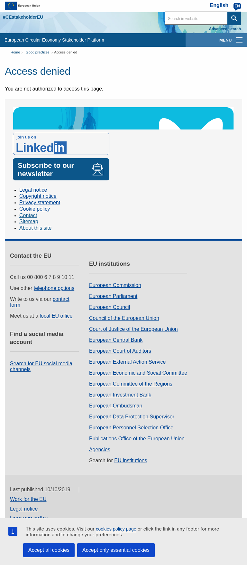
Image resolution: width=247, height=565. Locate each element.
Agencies (99, 449)
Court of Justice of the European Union (133, 329)
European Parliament (113, 296)
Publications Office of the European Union (137, 438)
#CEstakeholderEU (23, 17)
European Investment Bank (120, 394)
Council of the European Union (124, 318)
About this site (35, 228)
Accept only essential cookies (116, 550)
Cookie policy (34, 209)
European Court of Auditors (120, 351)
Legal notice (33, 190)
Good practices (38, 52)
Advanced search (225, 29)
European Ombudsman (115, 405)
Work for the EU (28, 499)
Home (15, 52)
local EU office (56, 316)
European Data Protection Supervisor (131, 416)
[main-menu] (239, 40)
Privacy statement (39, 202)
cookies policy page (116, 528)
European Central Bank (115, 340)
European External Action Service (127, 362)
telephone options (54, 288)
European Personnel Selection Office (131, 427)
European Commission (115, 285)
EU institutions (130, 460)
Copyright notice (38, 196)
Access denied (65, 52)
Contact (28, 215)
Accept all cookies (48, 550)
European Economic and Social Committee (138, 373)
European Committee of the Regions (130, 384)
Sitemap (28, 221)
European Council (109, 307)
